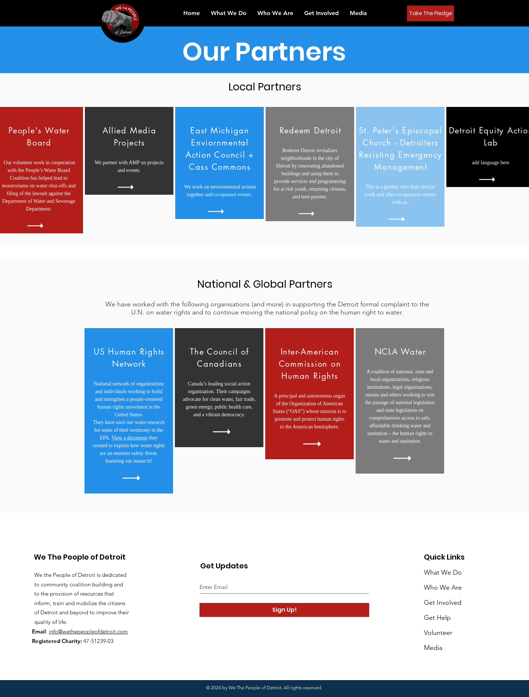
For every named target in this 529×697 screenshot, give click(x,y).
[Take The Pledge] (430, 13)
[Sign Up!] (284, 610)
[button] (358, 13)
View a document (130, 438)
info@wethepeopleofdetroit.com (88, 631)
